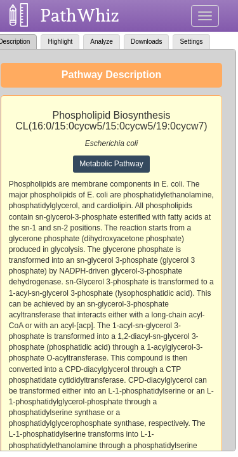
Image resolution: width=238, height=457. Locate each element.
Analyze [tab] (101, 41)
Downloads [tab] (146, 41)
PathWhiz (80, 15)
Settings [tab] (191, 41)
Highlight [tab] (60, 41)
